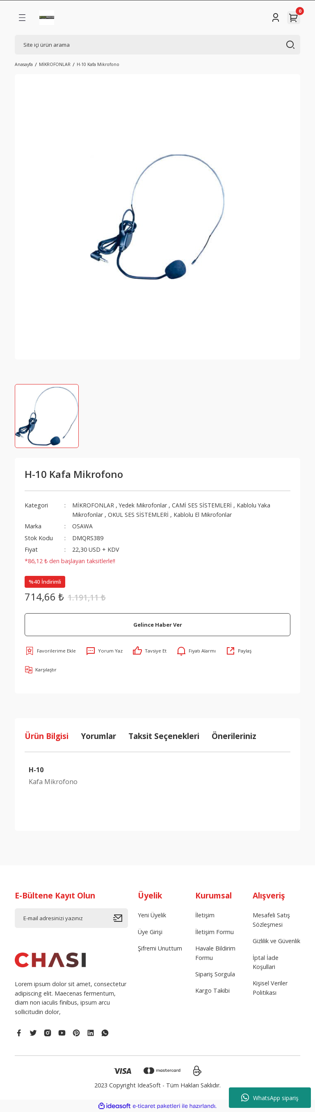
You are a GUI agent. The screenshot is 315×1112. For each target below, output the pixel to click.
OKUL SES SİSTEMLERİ (139, 514)
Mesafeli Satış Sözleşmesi (271, 919)
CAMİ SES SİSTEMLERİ (203, 505)
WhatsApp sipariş (270, 1097)
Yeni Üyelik (152, 915)
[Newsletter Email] (71, 918)
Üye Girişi (150, 932)
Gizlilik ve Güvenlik (276, 941)
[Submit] (120, 918)
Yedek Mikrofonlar (143, 505)
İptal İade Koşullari (265, 962)
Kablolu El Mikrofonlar (203, 514)
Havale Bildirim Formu (215, 952)
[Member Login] (275, 17)
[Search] (157, 45)
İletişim (205, 915)
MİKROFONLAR (93, 505)
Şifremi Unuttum (160, 948)
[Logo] (46, 17)
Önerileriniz (234, 735)
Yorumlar (98, 735)
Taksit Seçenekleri (163, 735)
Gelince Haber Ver (157, 624)
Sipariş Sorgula (215, 974)
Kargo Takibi (212, 990)
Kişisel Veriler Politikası (270, 987)
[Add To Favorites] (50, 651)
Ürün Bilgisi (46, 735)
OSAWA (82, 526)
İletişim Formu (214, 932)
